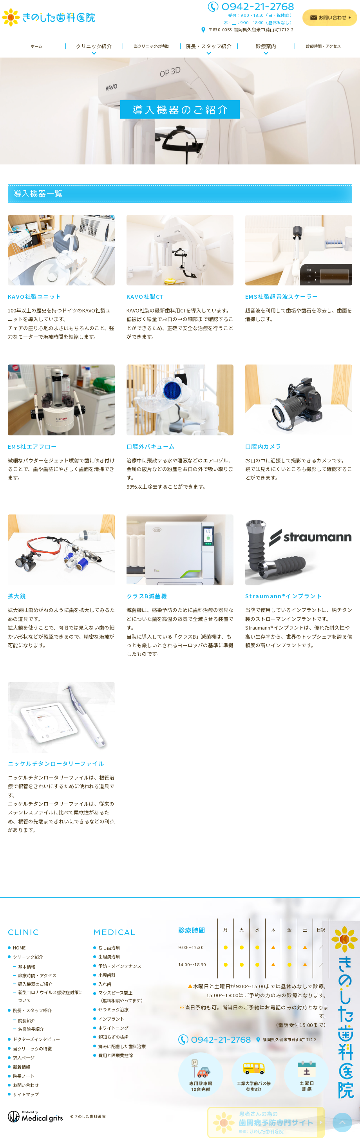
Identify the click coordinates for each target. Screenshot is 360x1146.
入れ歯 (104, 992)
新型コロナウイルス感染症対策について (50, 1004)
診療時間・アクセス (37, 983)
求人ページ (23, 1065)
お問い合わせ (26, 1093)
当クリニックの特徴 (32, 1056)
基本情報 (26, 974)
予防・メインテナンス (119, 974)
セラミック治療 (113, 1017)
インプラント (111, 1026)
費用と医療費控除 (115, 1063)
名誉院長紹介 (31, 1037)
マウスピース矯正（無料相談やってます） (121, 1004)
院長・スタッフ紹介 (32, 1018)
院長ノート (23, 1084)
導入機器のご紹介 (35, 992)
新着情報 (21, 1075)
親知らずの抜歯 (113, 1044)
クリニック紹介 (28, 964)
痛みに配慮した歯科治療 (122, 1054)
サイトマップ (26, 1102)
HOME (19, 955)
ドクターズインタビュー (36, 1047)
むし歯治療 (109, 955)
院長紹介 (26, 1028)
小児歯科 (107, 983)
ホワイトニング (113, 1035)
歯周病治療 (109, 964)
